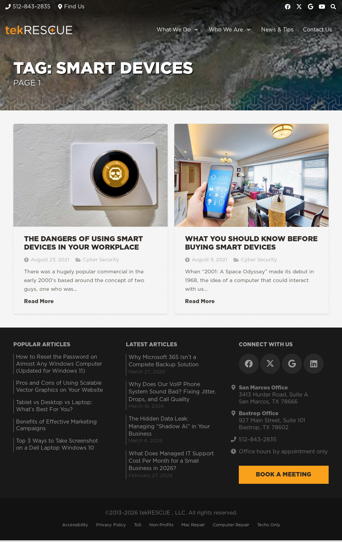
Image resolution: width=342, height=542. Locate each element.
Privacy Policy (111, 527)
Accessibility (75, 527)
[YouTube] (322, 6)
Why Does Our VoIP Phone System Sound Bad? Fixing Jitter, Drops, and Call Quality (172, 393)
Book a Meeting (283, 476)
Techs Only (268, 527)
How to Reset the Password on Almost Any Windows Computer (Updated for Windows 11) (59, 365)
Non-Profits (161, 527)
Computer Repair (231, 527)
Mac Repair (193, 527)
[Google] (310, 6)
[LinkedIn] (314, 365)
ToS (137, 527)
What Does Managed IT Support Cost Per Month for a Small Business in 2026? (171, 463)
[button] (195, 30)
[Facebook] (288, 6)
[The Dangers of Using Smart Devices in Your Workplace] (90, 219)
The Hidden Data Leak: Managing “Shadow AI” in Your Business (169, 428)
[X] (299, 6)
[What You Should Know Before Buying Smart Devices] (251, 219)
